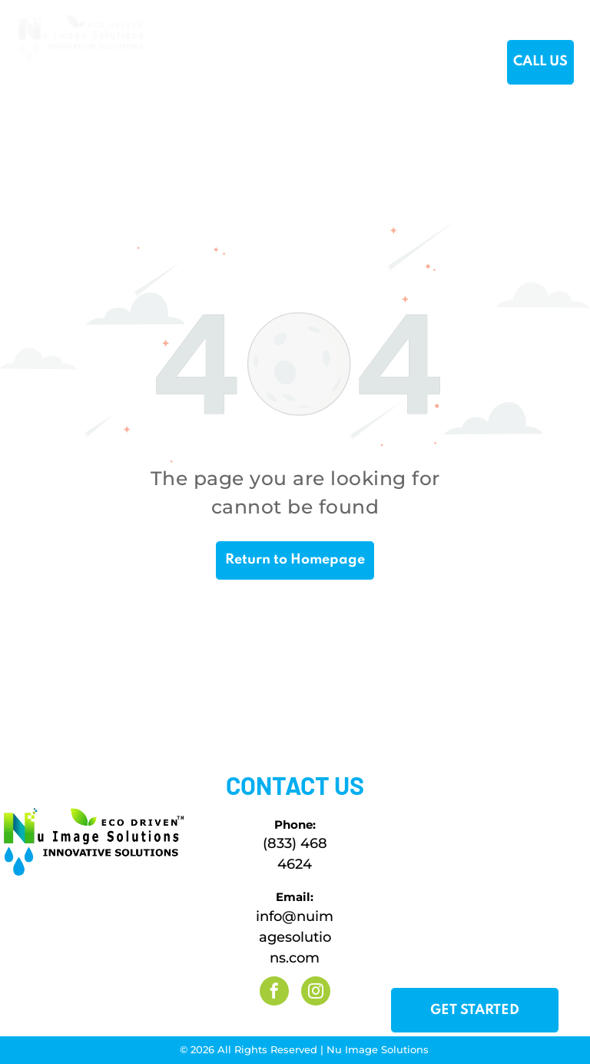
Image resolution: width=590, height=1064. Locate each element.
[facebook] (274, 992)
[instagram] (315, 992)
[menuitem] (191, 63)
